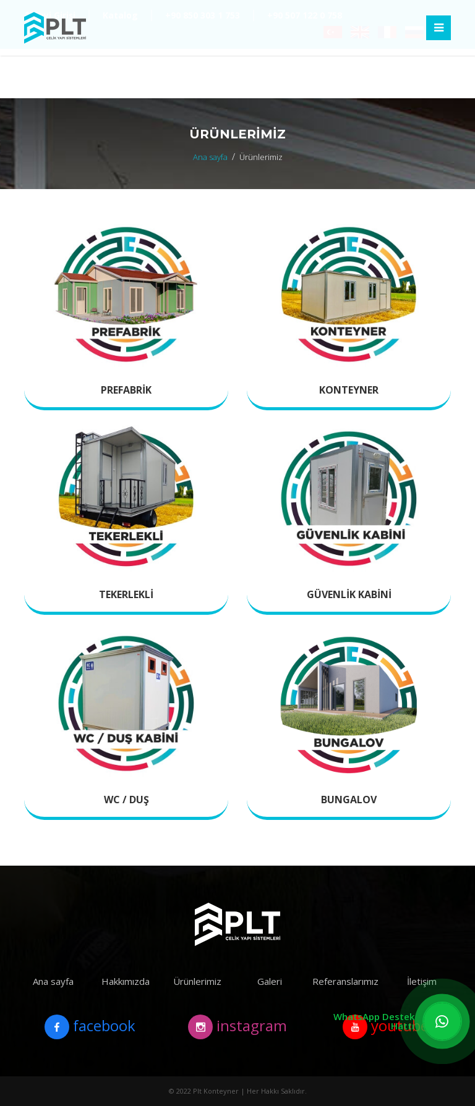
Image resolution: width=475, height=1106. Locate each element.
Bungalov (349, 799)
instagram (237, 1027)
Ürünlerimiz (197, 981)
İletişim (422, 981)
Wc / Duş (126, 799)
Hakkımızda (125, 981)
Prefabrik (126, 390)
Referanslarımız (345, 981)
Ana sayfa (210, 157)
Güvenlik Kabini (349, 594)
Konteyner (349, 390)
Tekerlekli (126, 594)
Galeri (269, 981)
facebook (90, 1027)
